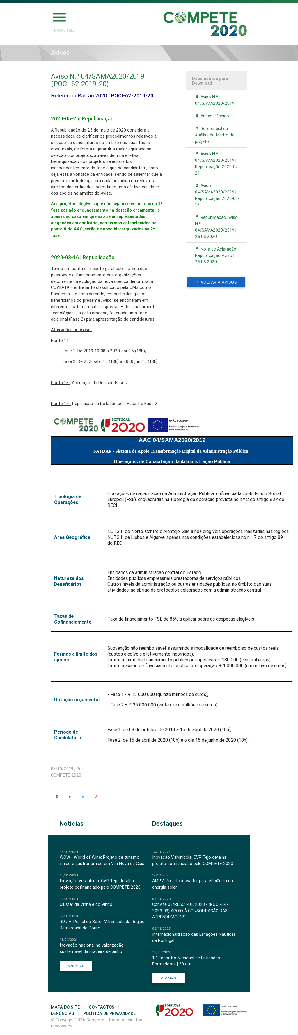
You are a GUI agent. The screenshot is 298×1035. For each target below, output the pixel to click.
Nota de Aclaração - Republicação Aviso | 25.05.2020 (217, 255)
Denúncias (62, 1013)
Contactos (101, 1007)
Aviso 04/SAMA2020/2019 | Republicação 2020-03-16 (217, 195)
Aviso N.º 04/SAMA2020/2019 (214, 100)
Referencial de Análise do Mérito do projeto (215, 135)
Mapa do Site (65, 1007)
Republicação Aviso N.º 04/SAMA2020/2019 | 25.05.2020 (216, 226)
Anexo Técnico (212, 115)
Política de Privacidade (109, 1013)
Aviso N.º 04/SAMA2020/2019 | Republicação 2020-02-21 (217, 163)
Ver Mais (76, 965)
